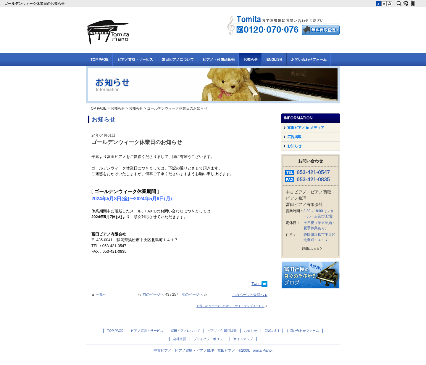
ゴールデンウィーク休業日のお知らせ (35, 3)
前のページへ (153, 294)
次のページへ (192, 294)
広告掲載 (294, 137)
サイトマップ (243, 339)
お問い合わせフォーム (309, 59)
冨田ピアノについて (178, 59)
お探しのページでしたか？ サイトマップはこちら (230, 306)
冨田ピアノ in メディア (305, 128)
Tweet (256, 284)
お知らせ (250, 59)
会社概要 (179, 339)
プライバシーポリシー (209, 339)
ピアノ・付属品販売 (219, 59)
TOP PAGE (100, 59)
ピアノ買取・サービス (135, 59)
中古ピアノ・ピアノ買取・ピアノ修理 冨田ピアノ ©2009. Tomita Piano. (213, 350)
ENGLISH (274, 59)
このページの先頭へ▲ (249, 295)
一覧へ (101, 294)
